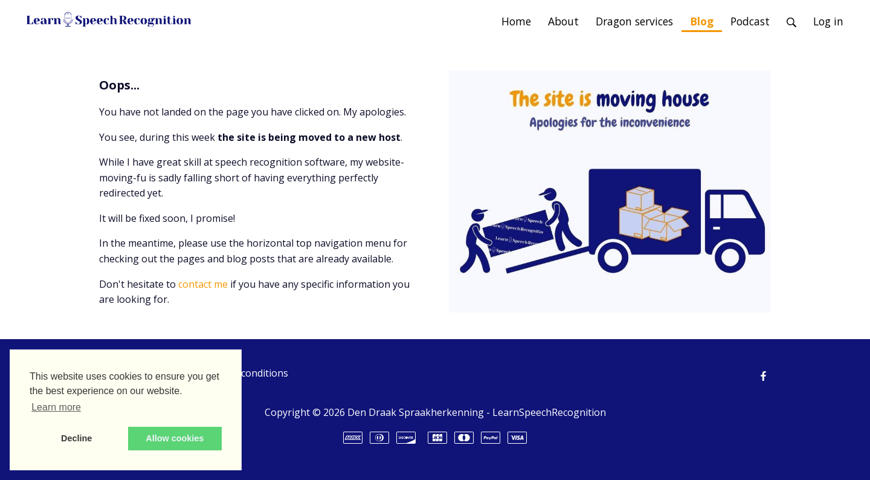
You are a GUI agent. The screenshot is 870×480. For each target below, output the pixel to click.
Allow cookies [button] (175, 438)
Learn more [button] (56, 407)
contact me (203, 284)
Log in (828, 21)
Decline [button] (76, 438)
